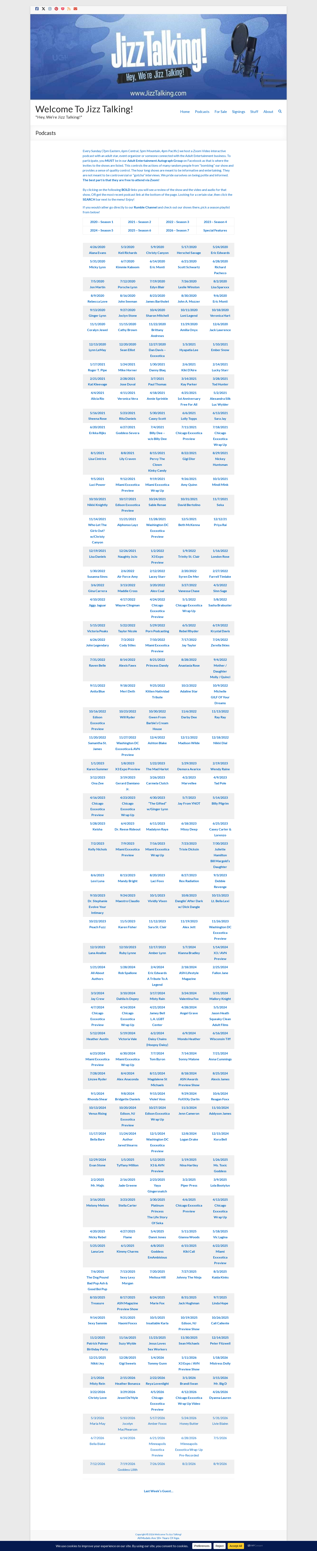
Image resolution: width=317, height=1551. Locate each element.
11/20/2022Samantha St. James (97, 743)
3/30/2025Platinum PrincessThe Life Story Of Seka (157, 1211)
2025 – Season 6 (139, 230)
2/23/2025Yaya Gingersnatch (157, 1185)
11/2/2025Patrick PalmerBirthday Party (97, 1343)
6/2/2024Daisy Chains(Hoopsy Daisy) (157, 1039)
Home (185, 111)
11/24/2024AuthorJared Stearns (127, 1139)
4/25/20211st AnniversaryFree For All (189, 398)
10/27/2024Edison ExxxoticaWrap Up (157, 1113)
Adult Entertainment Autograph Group (155, 160)
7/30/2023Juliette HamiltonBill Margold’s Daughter (220, 854)
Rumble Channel (145, 207)
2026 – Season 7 (177, 230)
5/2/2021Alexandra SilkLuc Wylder (220, 398)
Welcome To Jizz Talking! (84, 109)
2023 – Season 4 (215, 222)
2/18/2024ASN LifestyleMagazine (189, 973)
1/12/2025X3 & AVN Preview (157, 1165)
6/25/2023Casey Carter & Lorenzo (220, 829)
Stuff (254, 111)
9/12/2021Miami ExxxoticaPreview (127, 484)
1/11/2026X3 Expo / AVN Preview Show (189, 1363)
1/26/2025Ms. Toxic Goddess (220, 1165)
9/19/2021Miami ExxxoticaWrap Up (157, 484)
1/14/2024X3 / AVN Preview (220, 953)
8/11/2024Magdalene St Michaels (157, 1079)
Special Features (215, 230)
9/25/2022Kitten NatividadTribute (157, 691)
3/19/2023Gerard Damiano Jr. (127, 783)
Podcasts (202, 111)
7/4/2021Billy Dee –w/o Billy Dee (157, 433)
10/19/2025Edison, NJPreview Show (189, 1323)
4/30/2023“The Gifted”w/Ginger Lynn (157, 803)
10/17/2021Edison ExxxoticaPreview (127, 504)
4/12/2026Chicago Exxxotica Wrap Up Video (189, 1397)
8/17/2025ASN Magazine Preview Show (127, 1303)
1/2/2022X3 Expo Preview (157, 556)
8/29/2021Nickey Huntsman (220, 458)
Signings (238, 111)
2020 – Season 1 (101, 222)
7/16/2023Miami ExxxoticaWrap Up (157, 849)
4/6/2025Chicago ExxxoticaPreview (189, 1205)
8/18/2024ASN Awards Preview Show (189, 1079)
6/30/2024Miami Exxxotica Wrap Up (127, 1059)
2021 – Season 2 (139, 222)
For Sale (221, 111)
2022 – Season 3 (177, 222)
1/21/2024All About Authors (97, 973)
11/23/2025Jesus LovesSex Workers (157, 1343)
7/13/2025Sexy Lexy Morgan (127, 1277)
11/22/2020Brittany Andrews (157, 330)
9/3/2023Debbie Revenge (220, 881)
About (268, 111)
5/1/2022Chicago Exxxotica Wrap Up (189, 605)
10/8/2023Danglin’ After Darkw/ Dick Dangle (189, 901)
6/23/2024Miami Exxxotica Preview (97, 1059)
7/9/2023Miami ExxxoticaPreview (127, 849)
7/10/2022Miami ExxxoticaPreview (157, 645)
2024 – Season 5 (101, 230)
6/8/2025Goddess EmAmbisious (157, 1251)
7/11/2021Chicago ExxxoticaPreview (189, 433)
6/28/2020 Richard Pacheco (220, 267)
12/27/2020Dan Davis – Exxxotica (157, 350)
